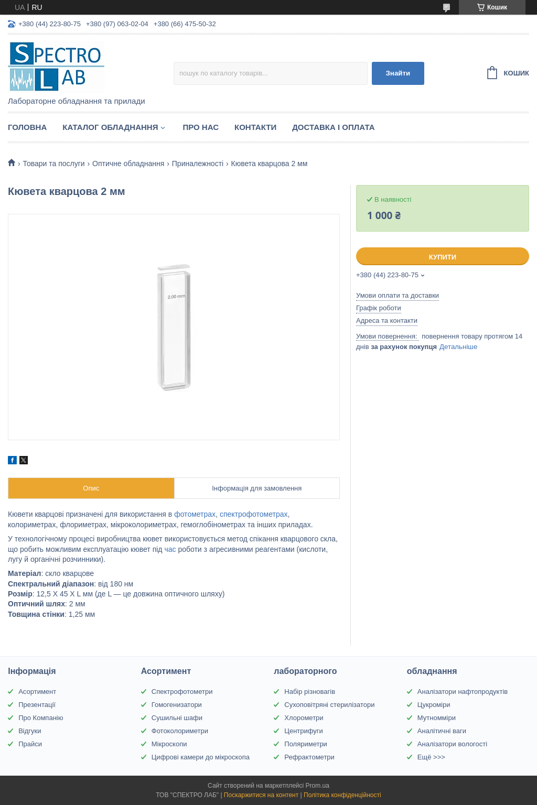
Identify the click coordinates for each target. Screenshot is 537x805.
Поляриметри (305, 744)
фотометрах (195, 514)
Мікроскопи (169, 744)
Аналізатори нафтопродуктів (462, 691)
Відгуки (29, 731)
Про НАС (200, 127)
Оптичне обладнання (128, 163)
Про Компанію (40, 718)
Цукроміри (433, 705)
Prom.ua (317, 785)
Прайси (30, 744)
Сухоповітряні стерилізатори (329, 705)
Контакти (255, 127)
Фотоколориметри (180, 731)
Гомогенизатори (177, 705)
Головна (27, 127)
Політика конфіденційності (342, 795)
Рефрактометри (309, 757)
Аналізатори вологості (452, 744)
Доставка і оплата (333, 127)
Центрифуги (303, 731)
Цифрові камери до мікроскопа (201, 757)
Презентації (37, 705)
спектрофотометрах (254, 514)
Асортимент (37, 691)
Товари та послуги (53, 163)
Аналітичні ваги (441, 731)
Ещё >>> (431, 757)
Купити (442, 257)
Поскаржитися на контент (261, 795)
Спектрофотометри (182, 691)
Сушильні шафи (177, 718)
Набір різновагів (309, 691)
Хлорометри (303, 718)
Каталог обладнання (110, 127)
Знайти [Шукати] (398, 73)
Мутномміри (436, 718)
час (170, 549)
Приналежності (197, 163)
